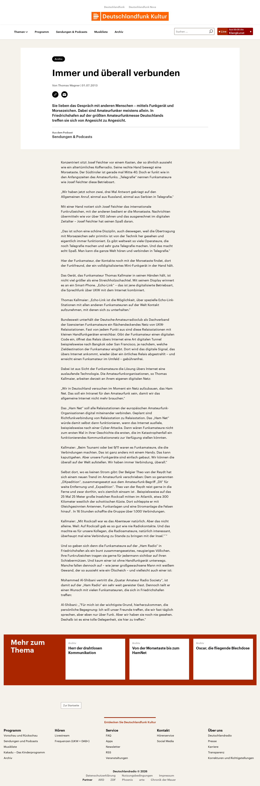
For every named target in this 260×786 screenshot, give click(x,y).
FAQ (108, 735)
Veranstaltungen (117, 757)
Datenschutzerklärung (101, 775)
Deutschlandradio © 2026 (130, 771)
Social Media (165, 741)
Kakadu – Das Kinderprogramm (24, 752)
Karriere (213, 746)
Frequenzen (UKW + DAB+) (72, 741)
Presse (212, 741)
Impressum (166, 775)
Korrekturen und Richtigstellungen (231, 757)
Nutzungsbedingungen (137, 775)
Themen (19, 31)
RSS (108, 752)
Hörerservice (165, 735)
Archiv (119, 31)
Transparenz (216, 752)
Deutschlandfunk (114, 6)
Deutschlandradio (220, 735)
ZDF (113, 779)
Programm (42, 31)
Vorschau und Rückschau (21, 735)
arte (141, 779)
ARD (101, 779)
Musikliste (101, 31)
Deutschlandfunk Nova (142, 6)
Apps (109, 741)
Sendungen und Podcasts (21, 741)
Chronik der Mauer (163, 779)
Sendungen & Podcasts (71, 31)
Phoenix (127, 779)
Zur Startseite (71, 705)
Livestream (62, 735)
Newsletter (113, 746)
